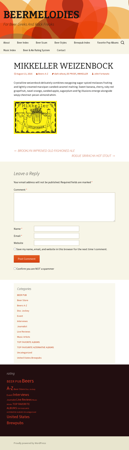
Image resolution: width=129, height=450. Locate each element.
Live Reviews (23, 331)
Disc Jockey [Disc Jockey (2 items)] (30, 389)
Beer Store (22, 300)
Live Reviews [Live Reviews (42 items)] (24, 399)
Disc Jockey (23, 310)
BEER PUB (22, 295)
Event (20, 315)
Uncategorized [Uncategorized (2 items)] (30, 412)
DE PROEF (71, 73)
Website (18, 243)
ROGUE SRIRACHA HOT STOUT (93, 155)
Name (18, 228)
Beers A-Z (43, 73)
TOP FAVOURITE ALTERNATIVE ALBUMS (35, 347)
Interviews (22, 321)
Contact (61, 50)
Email (18, 235)
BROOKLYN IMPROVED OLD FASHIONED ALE (44, 150)
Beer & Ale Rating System (36, 50)
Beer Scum (41, 42)
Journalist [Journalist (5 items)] (11, 399)
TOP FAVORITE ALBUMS (28, 342)
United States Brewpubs (29, 357)
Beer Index (23, 42)
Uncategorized (24, 352)
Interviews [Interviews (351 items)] (21, 394)
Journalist (22, 326)
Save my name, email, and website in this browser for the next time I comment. (61, 249)
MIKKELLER (82, 73)
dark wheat (60, 73)
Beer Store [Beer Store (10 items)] (19, 389)
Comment (20, 189)
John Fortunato (101, 73)
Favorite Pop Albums (108, 42)
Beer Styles (60, 42)
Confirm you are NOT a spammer (34, 268)
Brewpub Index (82, 42)
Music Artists (23, 336)
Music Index (9, 50)
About (6, 42)
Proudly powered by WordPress (30, 443)
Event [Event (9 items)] (9, 395)
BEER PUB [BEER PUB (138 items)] (14, 381)
